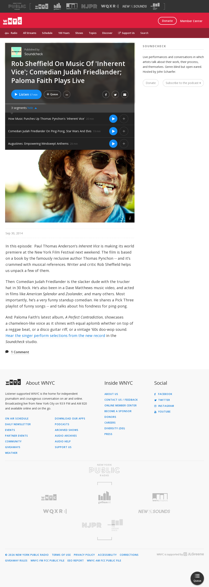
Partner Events (16, 436)
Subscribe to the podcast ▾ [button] (183, 83)
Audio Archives (66, 436)
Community (13, 441)
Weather (11, 453)
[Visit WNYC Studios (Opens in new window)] (72, 6)
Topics (93, 33)
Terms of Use (61, 555)
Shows (79, 33)
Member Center (191, 21)
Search (144, 33)
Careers (110, 423)
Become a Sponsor (118, 411)
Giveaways (12, 447)
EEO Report (76, 560)
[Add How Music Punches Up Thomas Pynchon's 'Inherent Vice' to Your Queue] (123, 118)
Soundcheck (33, 54)
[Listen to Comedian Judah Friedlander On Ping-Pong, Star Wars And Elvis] (113, 131)
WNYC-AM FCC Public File (104, 560)
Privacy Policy (84, 555)
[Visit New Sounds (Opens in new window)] (134, 6)
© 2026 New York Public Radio (27, 555)
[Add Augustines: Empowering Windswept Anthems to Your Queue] (123, 143)
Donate (167, 21)
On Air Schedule (17, 418)
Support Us (126, 33)
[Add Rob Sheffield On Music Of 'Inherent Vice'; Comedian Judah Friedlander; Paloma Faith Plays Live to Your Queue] (52, 94)
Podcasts (62, 424)
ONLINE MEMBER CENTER (120, 405)
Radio (14, 33)
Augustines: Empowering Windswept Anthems (38, 143)
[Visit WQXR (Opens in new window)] (109, 6)
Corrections (129, 555)
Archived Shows (66, 430)
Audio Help (63, 441)
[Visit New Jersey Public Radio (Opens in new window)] (54, 525)
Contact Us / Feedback (121, 400)
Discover (107, 33)
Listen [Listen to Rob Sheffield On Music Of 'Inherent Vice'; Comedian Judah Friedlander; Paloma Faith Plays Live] (26, 94)
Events (10, 430)
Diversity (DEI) (114, 428)
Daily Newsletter (18, 424)
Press (108, 434)
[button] (66, 94)
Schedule (47, 33)
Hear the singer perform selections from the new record (55, 335)
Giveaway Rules (16, 560)
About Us (111, 394)
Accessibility (107, 555)
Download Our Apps (70, 418)
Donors (110, 417)
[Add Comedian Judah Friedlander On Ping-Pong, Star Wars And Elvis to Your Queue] (123, 131)
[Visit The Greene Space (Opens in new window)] (155, 6)
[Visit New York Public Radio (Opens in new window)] (104, 470)
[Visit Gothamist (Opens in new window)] (57, 6)
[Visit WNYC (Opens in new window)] (41, 6)
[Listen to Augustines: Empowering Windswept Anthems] (113, 144)
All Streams (29, 33)
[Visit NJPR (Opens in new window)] (89, 6)
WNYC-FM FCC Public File (47, 560)
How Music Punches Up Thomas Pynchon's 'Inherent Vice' (46, 119)
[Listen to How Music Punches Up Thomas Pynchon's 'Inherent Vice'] (113, 119)
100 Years (64, 33)
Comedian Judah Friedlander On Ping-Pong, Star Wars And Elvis (49, 131)
